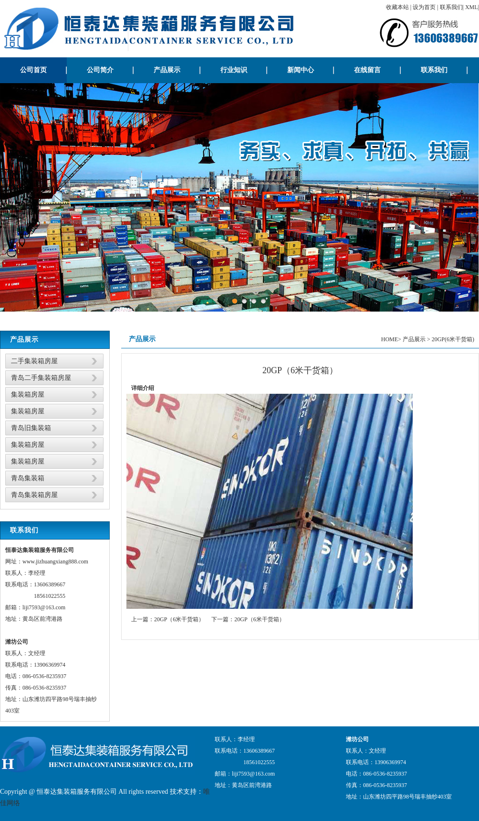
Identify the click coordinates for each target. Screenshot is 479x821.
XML (471, 7)
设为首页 (424, 7)
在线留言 (367, 70)
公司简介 (100, 70)
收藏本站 (397, 7)
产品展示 (167, 70)
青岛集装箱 (27, 478)
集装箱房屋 (27, 394)
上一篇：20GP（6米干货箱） (167, 619)
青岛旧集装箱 (31, 428)
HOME (389, 339)
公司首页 (33, 70)
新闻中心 (300, 70)
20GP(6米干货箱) (453, 339)
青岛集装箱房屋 (34, 494)
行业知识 (233, 70)
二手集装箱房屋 (34, 361)
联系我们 (451, 7)
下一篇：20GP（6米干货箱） (247, 619)
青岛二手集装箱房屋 (41, 377)
